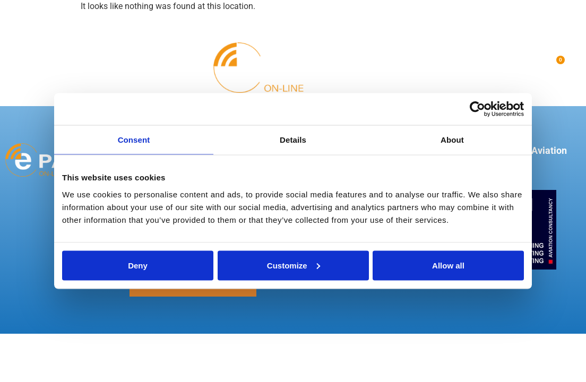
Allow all (448, 265)
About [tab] (452, 139)
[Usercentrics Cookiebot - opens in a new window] (477, 109)
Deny (138, 265)
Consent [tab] (134, 139)
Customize (293, 265)
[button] (23, 68)
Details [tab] (293, 139)
